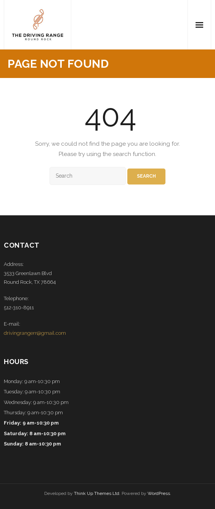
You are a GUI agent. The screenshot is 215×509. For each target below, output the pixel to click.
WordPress (159, 493)
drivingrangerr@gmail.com (35, 333)
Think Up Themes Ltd (96, 493)
